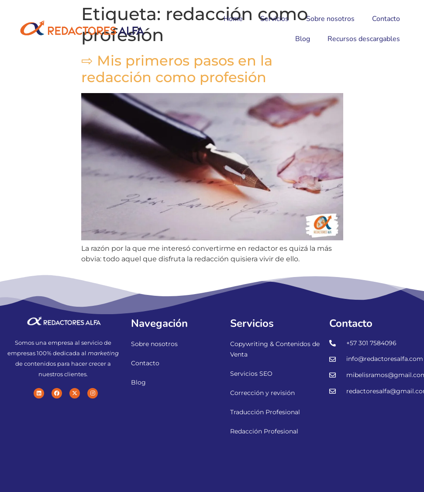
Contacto (386, 19)
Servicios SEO (251, 374)
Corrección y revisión (262, 393)
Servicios (274, 19)
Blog (302, 39)
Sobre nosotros (330, 19)
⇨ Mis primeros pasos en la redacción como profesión (176, 69)
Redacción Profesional (264, 431)
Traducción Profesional (265, 412)
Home (233, 19)
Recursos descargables (363, 39)
